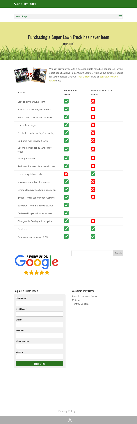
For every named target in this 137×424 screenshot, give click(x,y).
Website (19, 352)
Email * (19, 320)
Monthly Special (79, 304)
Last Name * (21, 309)
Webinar (75, 300)
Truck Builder (83, 76)
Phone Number (22, 341)
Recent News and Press (84, 296)
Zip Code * (20, 331)
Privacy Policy (66, 411)
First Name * (21, 298)
